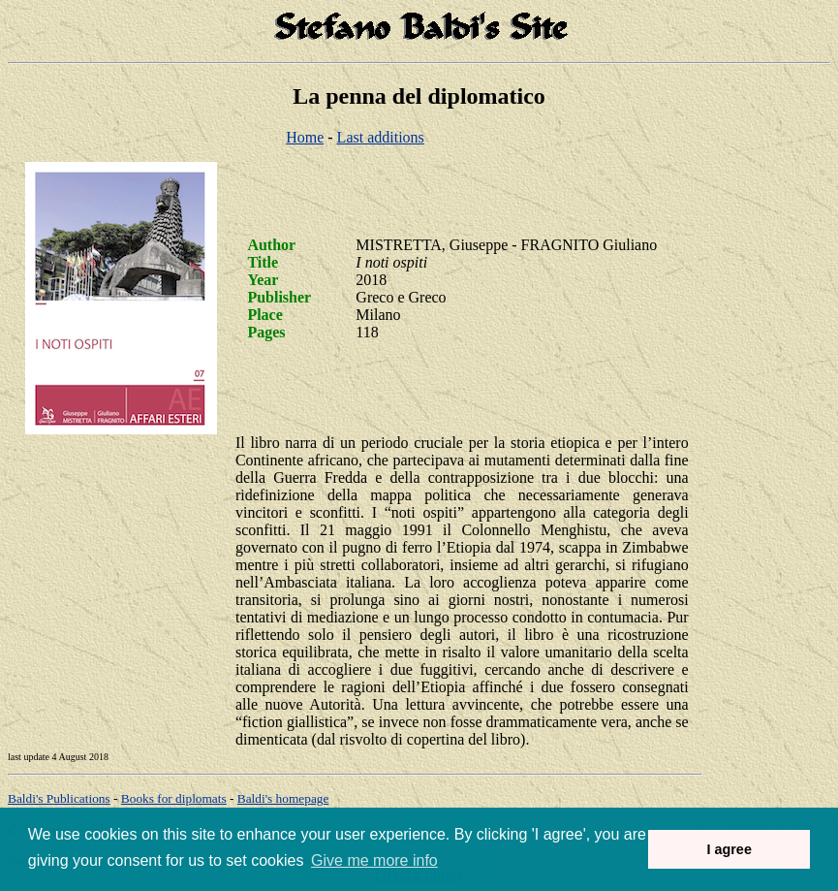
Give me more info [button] (374, 860)
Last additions (380, 137)
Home (305, 137)
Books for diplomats (174, 798)
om (283, 798)
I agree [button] (728, 849)
